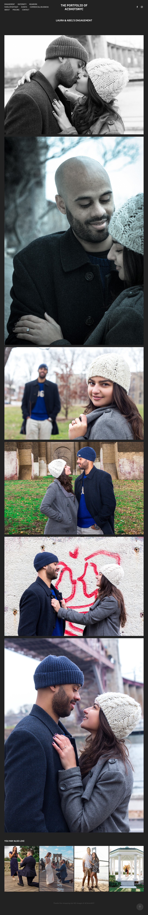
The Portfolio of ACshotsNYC (75, 7)
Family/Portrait (11, 7)
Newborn (33, 4)
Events (24, 7)
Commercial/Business (39, 7)
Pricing (16, 9)
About (7, 9)
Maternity (22, 4)
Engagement (9, 4)
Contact (25, 9)
